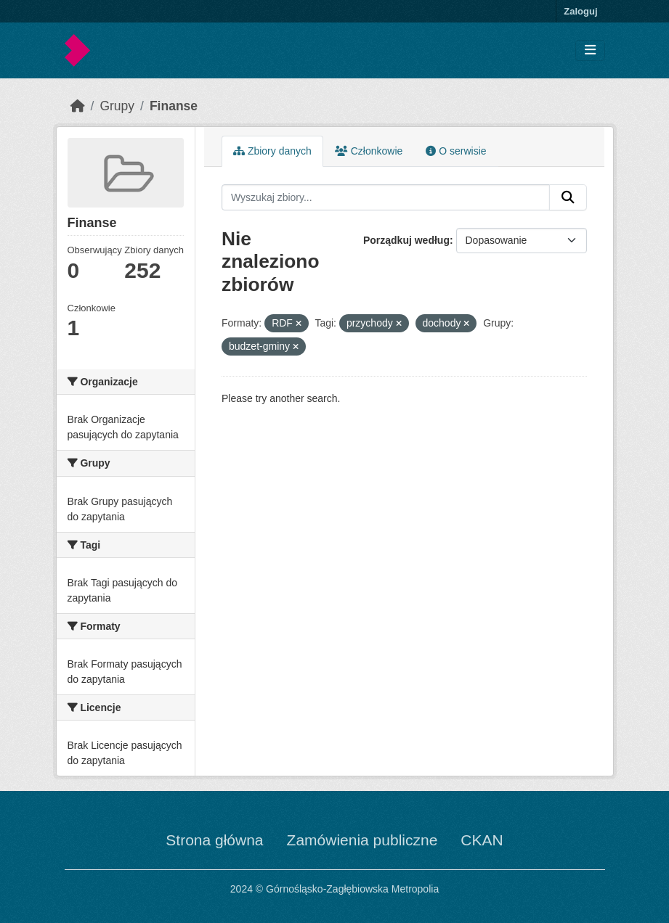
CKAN (482, 840)
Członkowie (368, 151)
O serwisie (456, 151)
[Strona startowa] (77, 106)
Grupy (117, 106)
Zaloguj (580, 11)
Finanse (174, 106)
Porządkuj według (406, 240)
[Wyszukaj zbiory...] (386, 197)
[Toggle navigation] (590, 50)
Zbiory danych (272, 151)
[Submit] (568, 197)
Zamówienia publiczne (362, 840)
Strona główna (214, 840)
